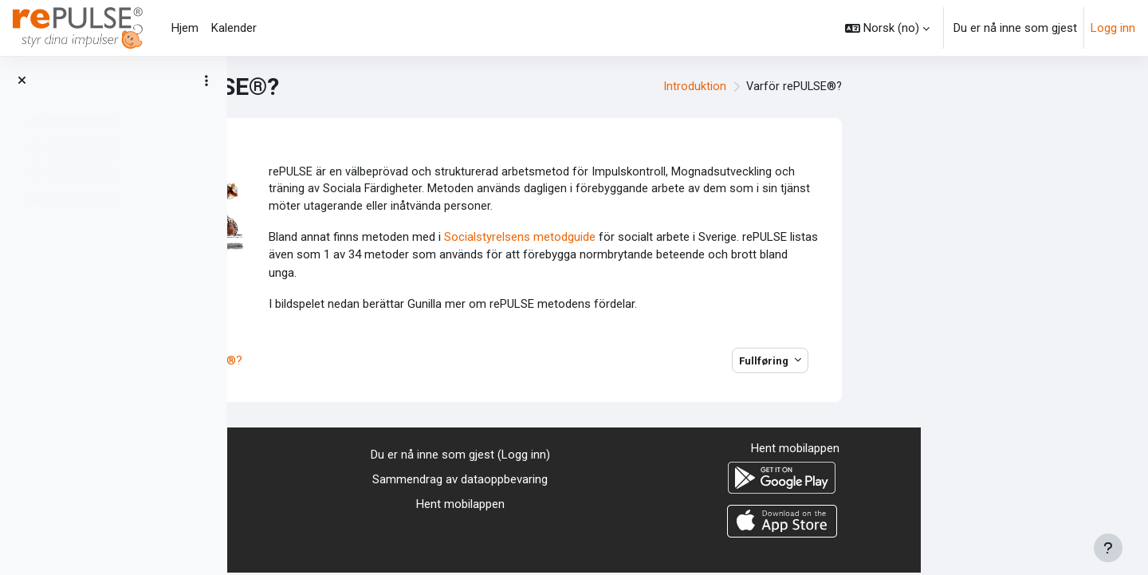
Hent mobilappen (687, 505)
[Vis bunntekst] (1108, 548)
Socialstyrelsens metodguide (748, 239)
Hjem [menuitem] (185, 28)
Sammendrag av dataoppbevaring (688, 482)
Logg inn (1113, 28)
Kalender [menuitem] (234, 28)
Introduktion (919, 87)
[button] (887, 28)
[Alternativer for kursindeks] (206, 80)
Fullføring (992, 362)
